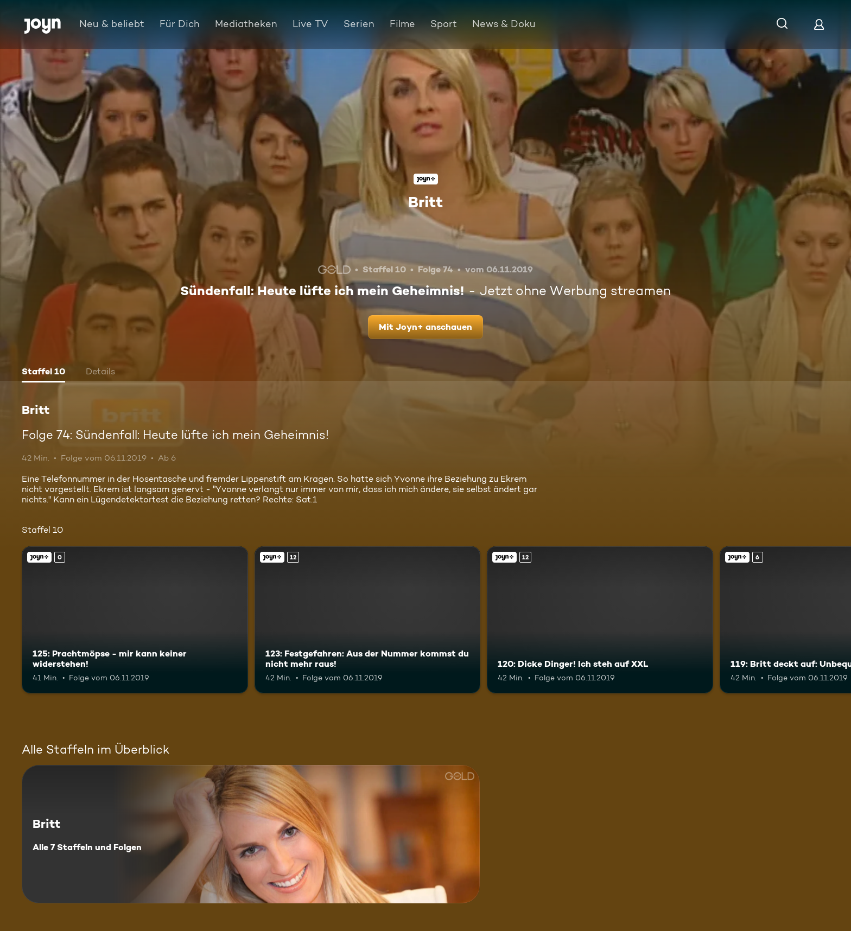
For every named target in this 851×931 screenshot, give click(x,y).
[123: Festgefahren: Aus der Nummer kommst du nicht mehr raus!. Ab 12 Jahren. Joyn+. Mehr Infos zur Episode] (368, 619)
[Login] (819, 24)
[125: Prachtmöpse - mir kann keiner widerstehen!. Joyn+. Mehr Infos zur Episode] (135, 619)
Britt (425, 202)
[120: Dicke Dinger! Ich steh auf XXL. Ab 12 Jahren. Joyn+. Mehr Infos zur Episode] (600, 619)
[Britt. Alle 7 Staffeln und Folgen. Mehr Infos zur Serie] (251, 834)
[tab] (43, 372)
